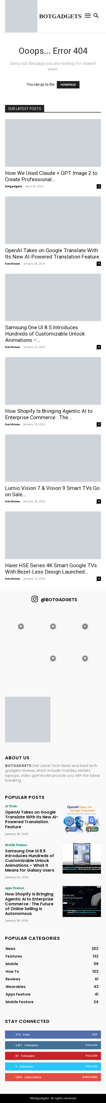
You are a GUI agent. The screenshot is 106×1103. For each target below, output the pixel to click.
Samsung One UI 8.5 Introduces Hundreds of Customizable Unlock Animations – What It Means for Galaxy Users (29, 860)
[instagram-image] (21, 626)
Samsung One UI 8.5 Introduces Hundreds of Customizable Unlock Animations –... (45, 333)
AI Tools (11, 806)
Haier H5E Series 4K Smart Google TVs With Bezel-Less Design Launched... (51, 568)
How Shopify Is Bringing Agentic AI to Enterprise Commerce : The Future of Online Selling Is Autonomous (29, 903)
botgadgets (13, 186)
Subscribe (89, 1077)
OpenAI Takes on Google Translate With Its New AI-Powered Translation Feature (52, 253)
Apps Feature (14, 888)
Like (94, 1034)
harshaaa (12, 263)
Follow (91, 1045)
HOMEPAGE (68, 84)
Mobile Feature (16, 845)
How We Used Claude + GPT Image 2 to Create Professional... (51, 176)
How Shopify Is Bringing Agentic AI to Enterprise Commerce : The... (49, 414)
